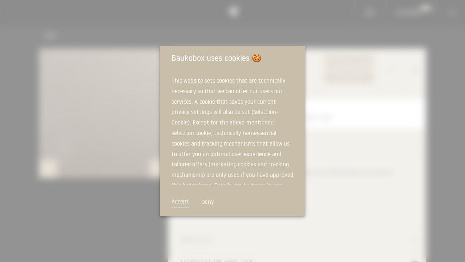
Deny (207, 201)
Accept (180, 201)
